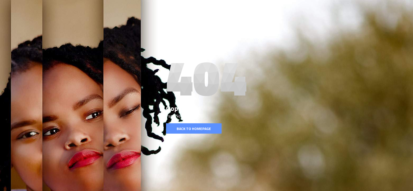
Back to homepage (194, 128)
